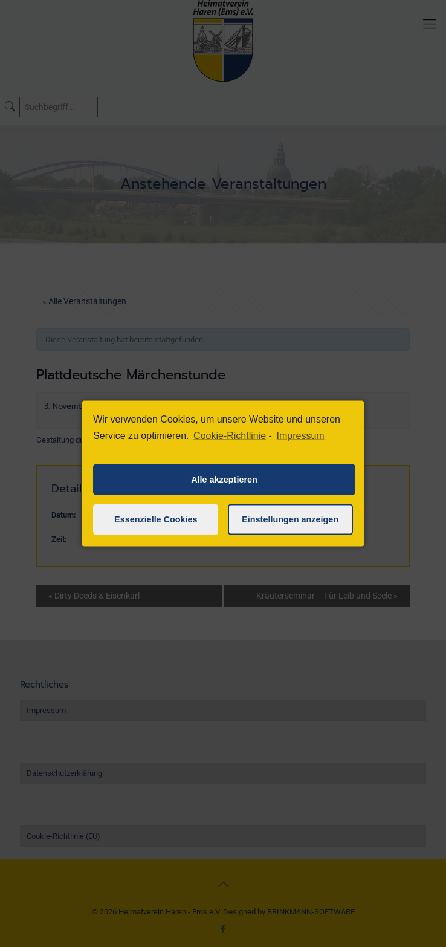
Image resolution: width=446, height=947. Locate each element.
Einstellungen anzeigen (290, 519)
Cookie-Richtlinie (229, 436)
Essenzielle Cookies (156, 519)
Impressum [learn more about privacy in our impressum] (301, 436)
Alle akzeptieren (224, 479)
